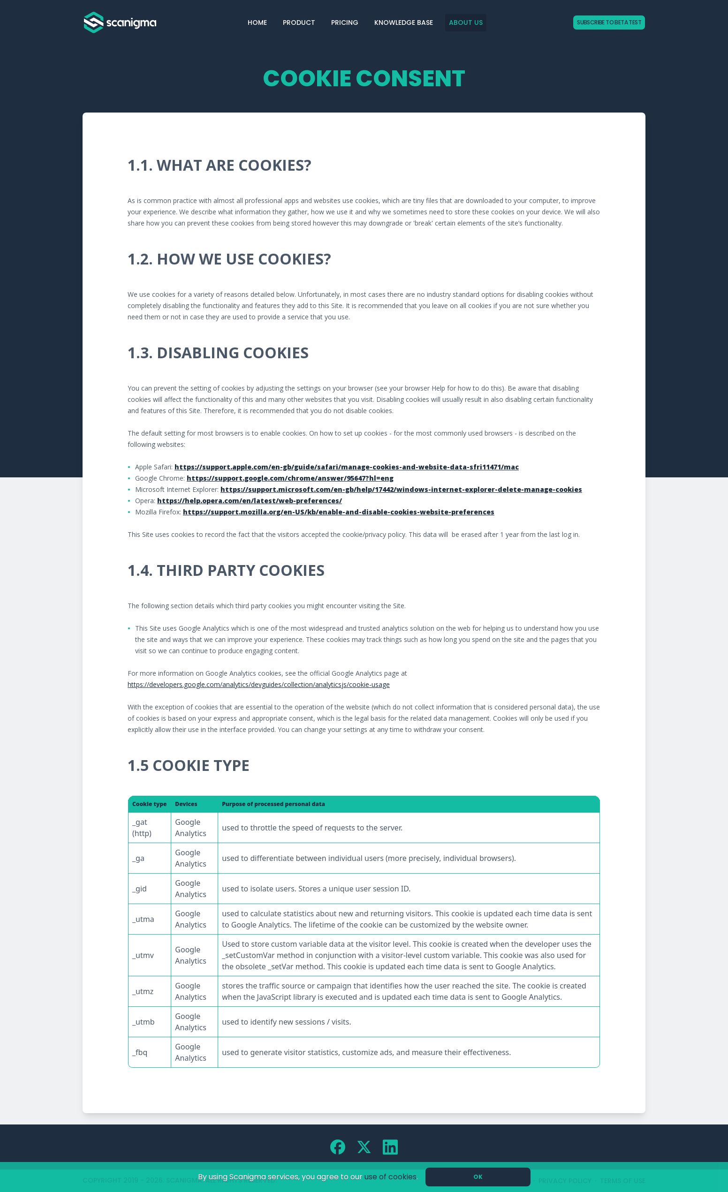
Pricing (344, 22)
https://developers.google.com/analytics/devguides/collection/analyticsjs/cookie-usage (259, 684)
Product (299, 22)
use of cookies (390, 1176)
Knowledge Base (403, 22)
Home (257, 22)
